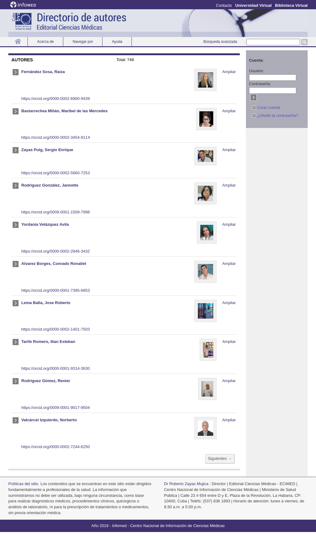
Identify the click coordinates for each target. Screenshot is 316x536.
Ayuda (117, 41)
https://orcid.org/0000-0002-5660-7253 (55, 173)
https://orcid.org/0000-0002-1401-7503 (55, 329)
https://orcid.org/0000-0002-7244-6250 (55, 446)
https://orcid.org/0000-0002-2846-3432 (55, 251)
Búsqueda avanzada (220, 41)
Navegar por (83, 41)
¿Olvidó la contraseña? (275, 115)
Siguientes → (220, 458)
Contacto (224, 5)
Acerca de (45, 41)
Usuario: (256, 70)
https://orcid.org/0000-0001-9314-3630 (55, 368)
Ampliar (229, 71)
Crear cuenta (266, 107)
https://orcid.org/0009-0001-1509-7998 (55, 212)
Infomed (119, 525)
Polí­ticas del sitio (23, 483)
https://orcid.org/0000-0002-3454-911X (55, 137)
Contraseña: (260, 83)
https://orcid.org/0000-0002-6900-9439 (55, 98)
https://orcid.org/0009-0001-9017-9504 (55, 407)
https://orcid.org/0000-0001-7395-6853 (55, 290)
